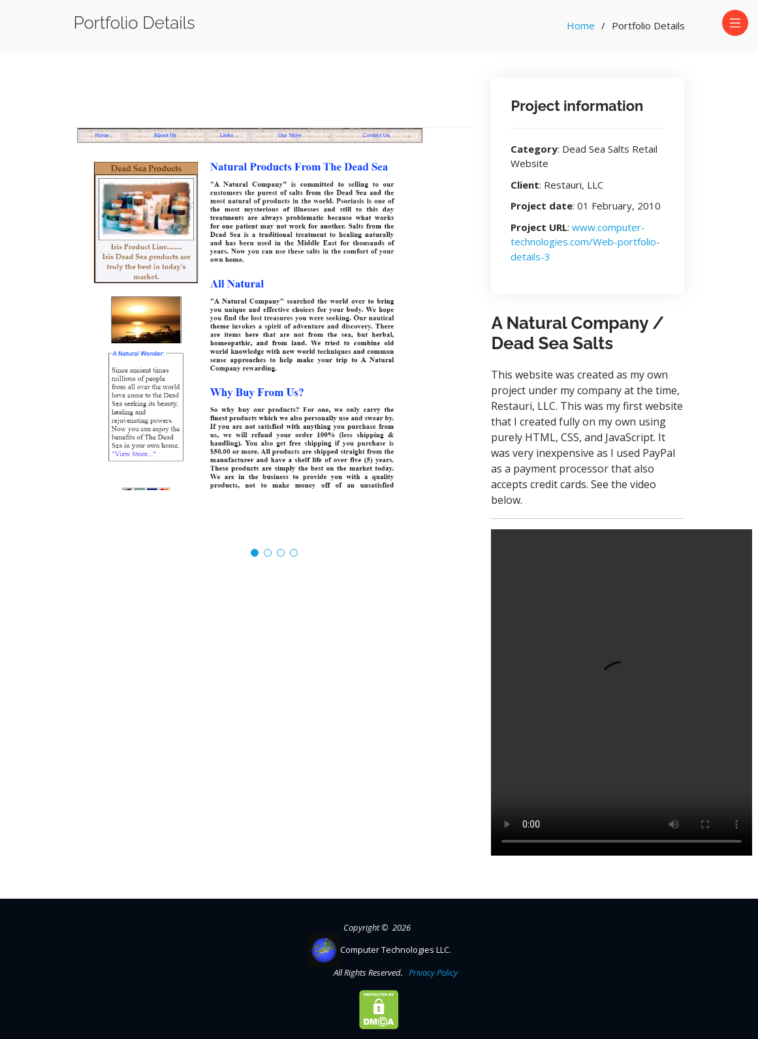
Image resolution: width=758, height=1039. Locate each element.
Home (581, 25)
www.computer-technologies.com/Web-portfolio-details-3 (585, 242)
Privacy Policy (431, 972)
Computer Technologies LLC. (379, 949)
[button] (255, 553)
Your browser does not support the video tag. (621, 692)
